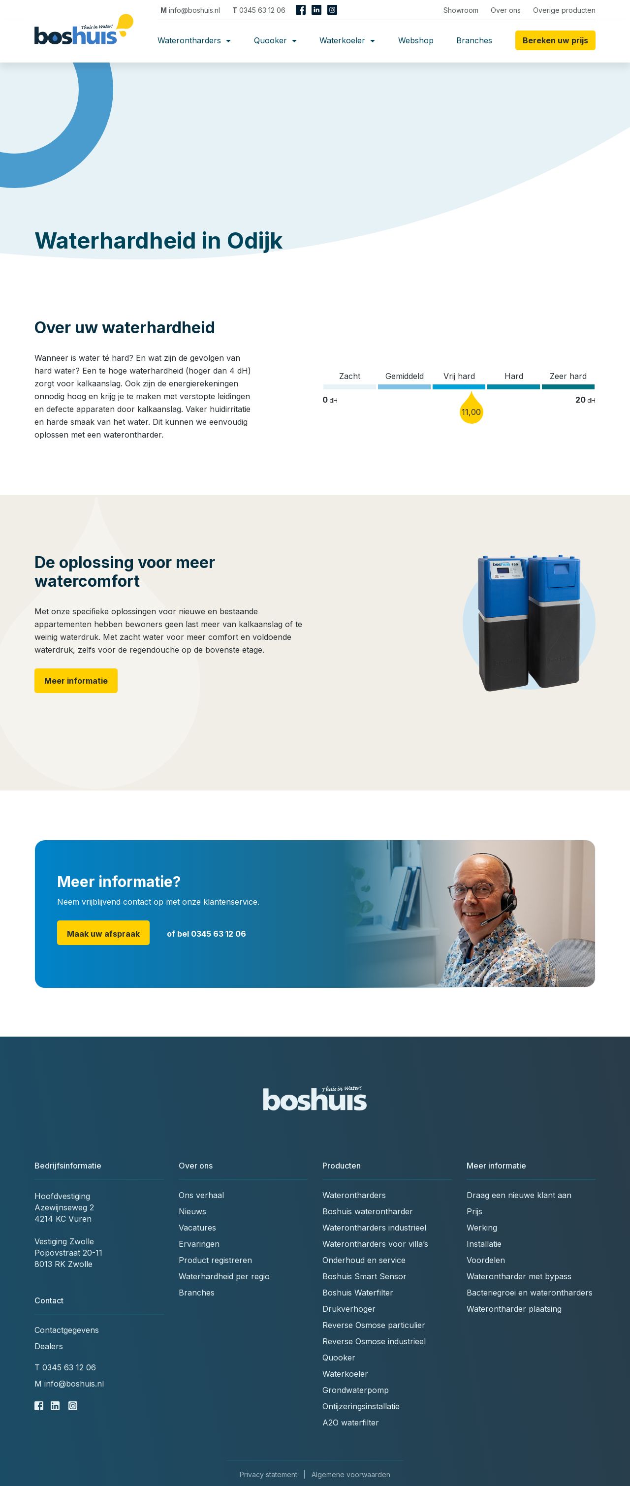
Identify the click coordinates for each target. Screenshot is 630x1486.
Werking (482, 1228)
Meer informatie (76, 681)
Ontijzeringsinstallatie (361, 1406)
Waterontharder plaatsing (514, 1309)
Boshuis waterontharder (367, 1211)
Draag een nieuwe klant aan (519, 1195)
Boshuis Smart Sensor (364, 1276)
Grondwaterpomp (355, 1390)
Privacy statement (268, 1474)
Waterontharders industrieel (374, 1228)
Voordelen (486, 1260)
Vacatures (197, 1228)
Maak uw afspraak (103, 934)
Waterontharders (194, 40)
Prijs (474, 1211)
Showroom (460, 10)
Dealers (48, 1346)
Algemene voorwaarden (351, 1474)
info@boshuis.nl (190, 10)
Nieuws (192, 1211)
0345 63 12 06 (258, 10)
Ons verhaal (201, 1195)
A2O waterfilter (350, 1422)
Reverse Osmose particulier (373, 1325)
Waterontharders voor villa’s (375, 1244)
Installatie (484, 1244)
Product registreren (215, 1260)
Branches (474, 40)
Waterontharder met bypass (519, 1276)
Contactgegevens (66, 1330)
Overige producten (564, 10)
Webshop (416, 40)
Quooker (275, 40)
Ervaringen (199, 1244)
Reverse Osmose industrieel (374, 1341)
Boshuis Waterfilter (357, 1292)
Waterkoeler (347, 40)
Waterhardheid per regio (224, 1276)
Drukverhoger (349, 1309)
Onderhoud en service (364, 1260)
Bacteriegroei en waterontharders (530, 1292)
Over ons (506, 10)
